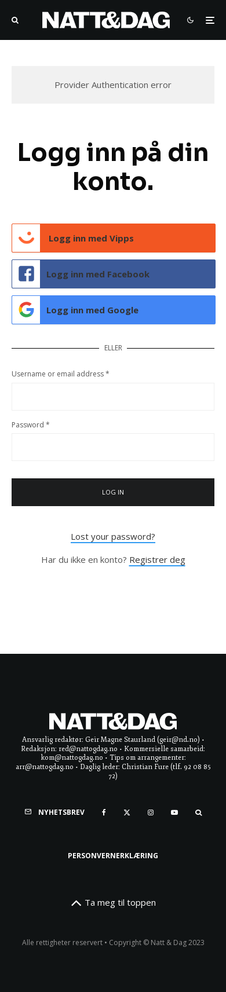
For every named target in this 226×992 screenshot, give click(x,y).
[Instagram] (150, 812)
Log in (113, 492)
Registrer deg (157, 559)
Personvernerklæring (113, 856)
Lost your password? (113, 536)
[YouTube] (174, 812)
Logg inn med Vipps (73, 238)
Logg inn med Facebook (81, 274)
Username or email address (61, 374)
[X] (127, 812)
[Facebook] (104, 812)
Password (31, 425)
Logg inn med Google (75, 310)
